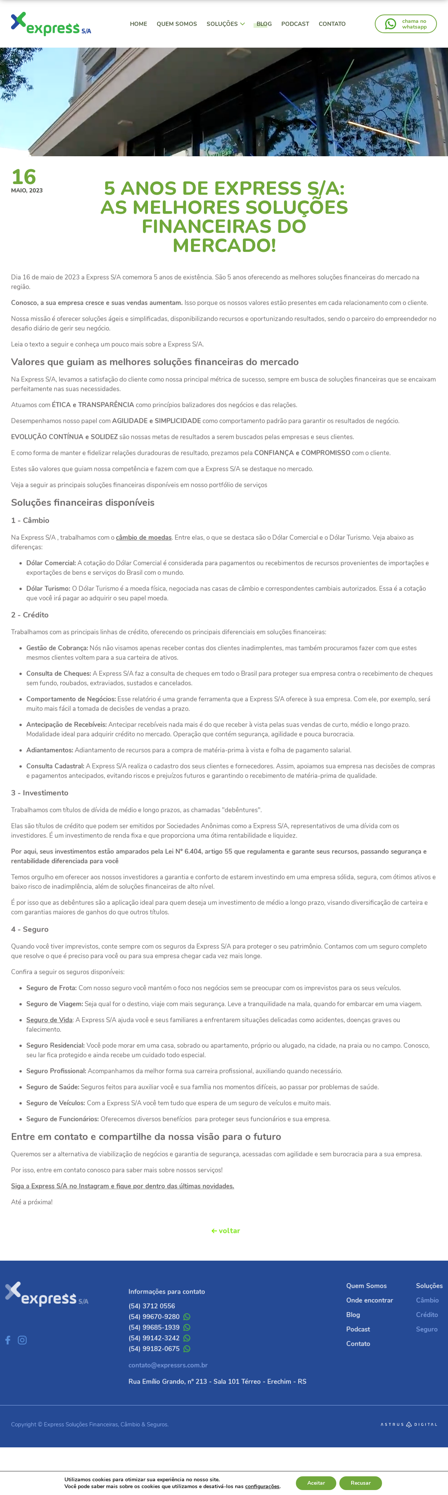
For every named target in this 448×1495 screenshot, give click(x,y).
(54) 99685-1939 (159, 1347)
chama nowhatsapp (414, 24)
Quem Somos (177, 24)
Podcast (295, 24)
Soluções (226, 24)
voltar (229, 1231)
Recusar (361, 1483)
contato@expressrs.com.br (168, 1385)
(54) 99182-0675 (159, 1368)
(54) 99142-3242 (159, 1358)
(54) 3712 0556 (151, 1326)
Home (138, 24)
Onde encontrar (389, 1300)
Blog (264, 24)
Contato (332, 24)
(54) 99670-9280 (159, 1336)
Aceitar (316, 1483)
